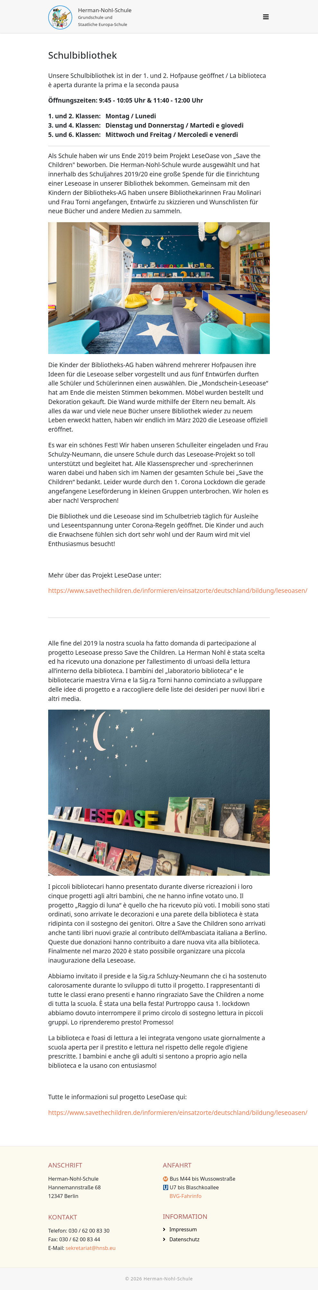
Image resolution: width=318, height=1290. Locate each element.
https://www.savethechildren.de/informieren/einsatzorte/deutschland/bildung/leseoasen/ (177, 590)
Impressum (182, 1229)
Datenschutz (183, 1239)
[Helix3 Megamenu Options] (266, 17)
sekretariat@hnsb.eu (91, 1248)
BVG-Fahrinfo (182, 1196)
